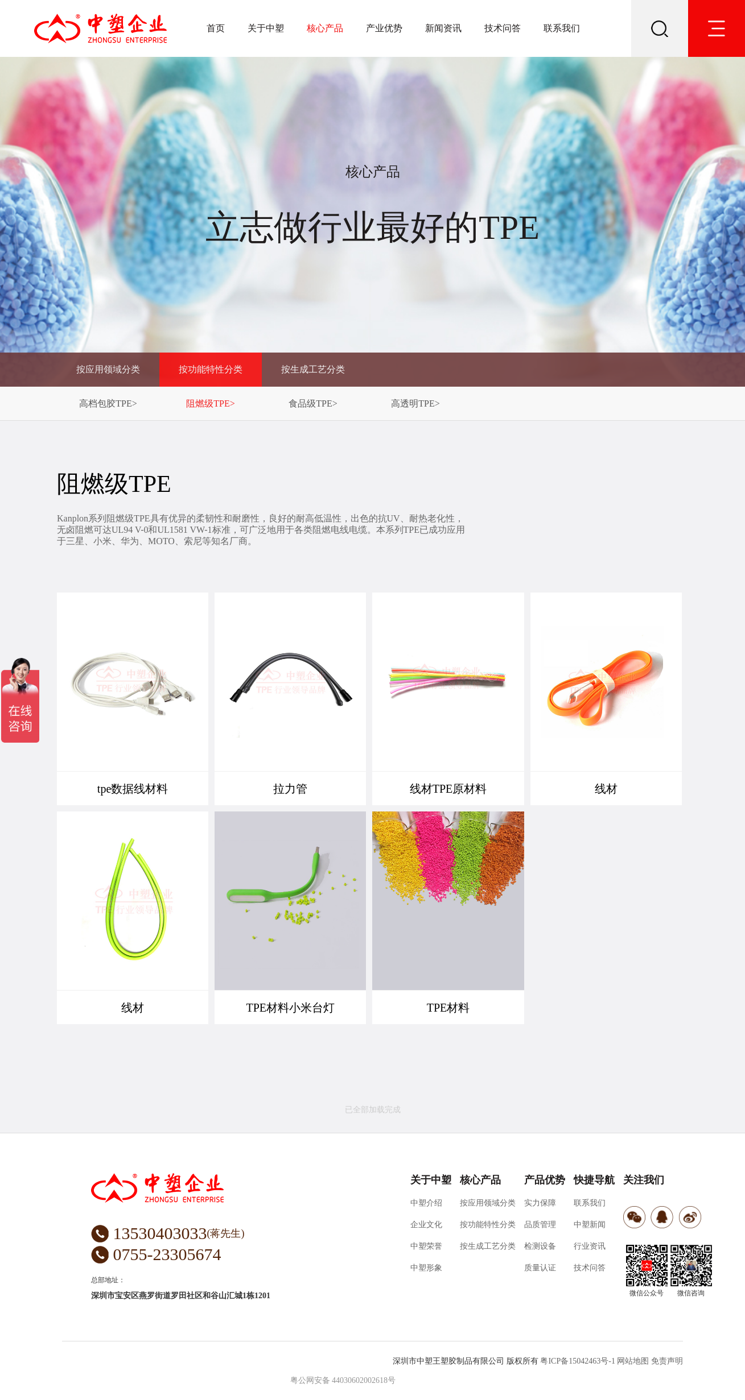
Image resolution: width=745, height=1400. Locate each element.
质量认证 (540, 1268)
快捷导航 (594, 1180)
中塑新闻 (590, 1224)
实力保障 (540, 1203)
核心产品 (325, 28)
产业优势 (384, 28)
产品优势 (544, 1180)
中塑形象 (426, 1268)
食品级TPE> (313, 403)
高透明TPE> (415, 403)
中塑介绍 (426, 1203)
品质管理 (540, 1224)
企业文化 (426, 1224)
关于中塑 (266, 28)
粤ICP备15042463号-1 (577, 1361)
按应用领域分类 (108, 369)
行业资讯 (590, 1246)
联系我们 (562, 28)
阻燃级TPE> (210, 403)
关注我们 (643, 1180)
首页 (216, 28)
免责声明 (667, 1361)
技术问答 (502, 28)
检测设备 (540, 1246)
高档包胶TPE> (108, 403)
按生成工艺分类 (313, 369)
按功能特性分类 (210, 369)
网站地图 (633, 1361)
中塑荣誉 (426, 1246)
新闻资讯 (443, 28)
